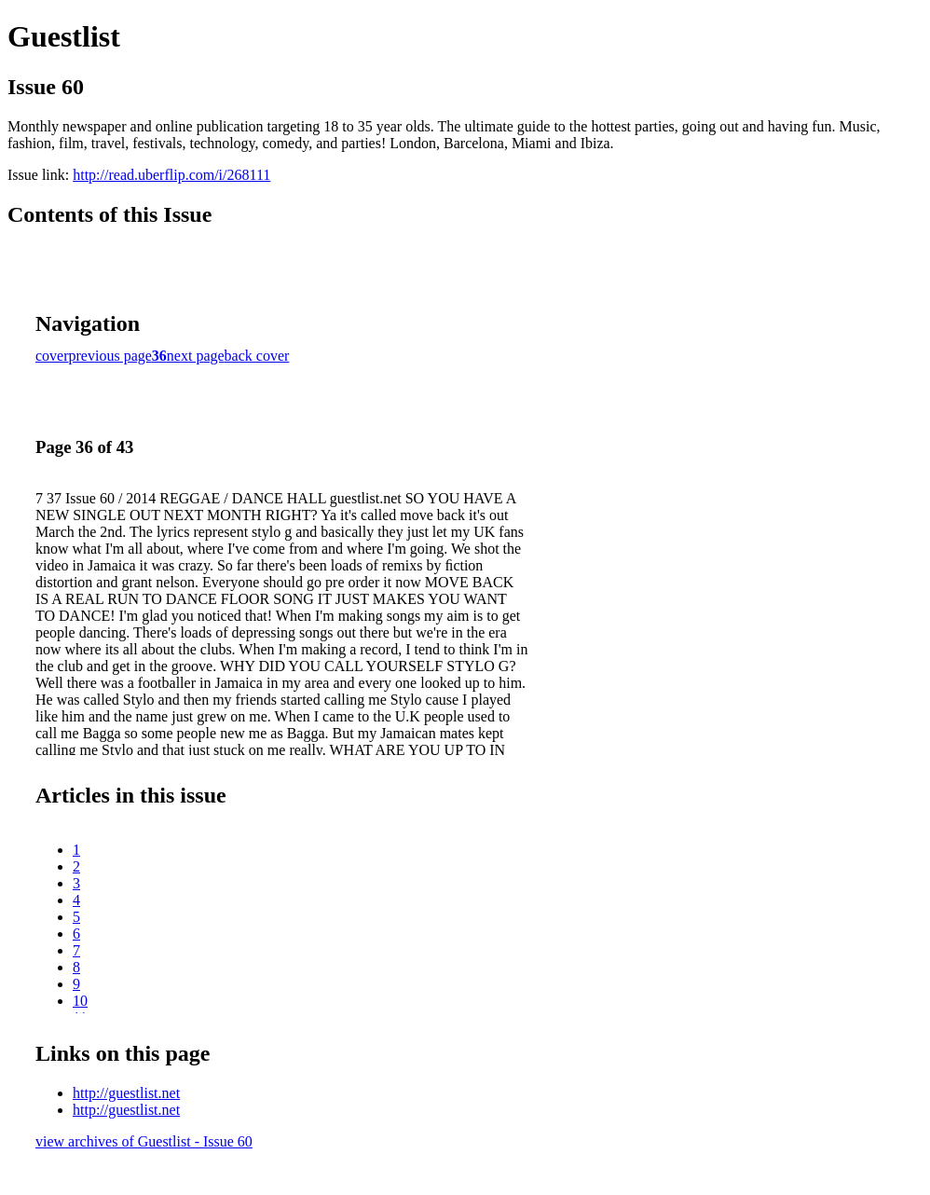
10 (80, 1001)
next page (196, 356)
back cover (257, 356)
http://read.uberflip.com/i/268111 (171, 175)
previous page (110, 356)
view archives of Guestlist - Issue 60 (144, 1141)
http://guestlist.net (126, 1093)
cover (52, 356)
